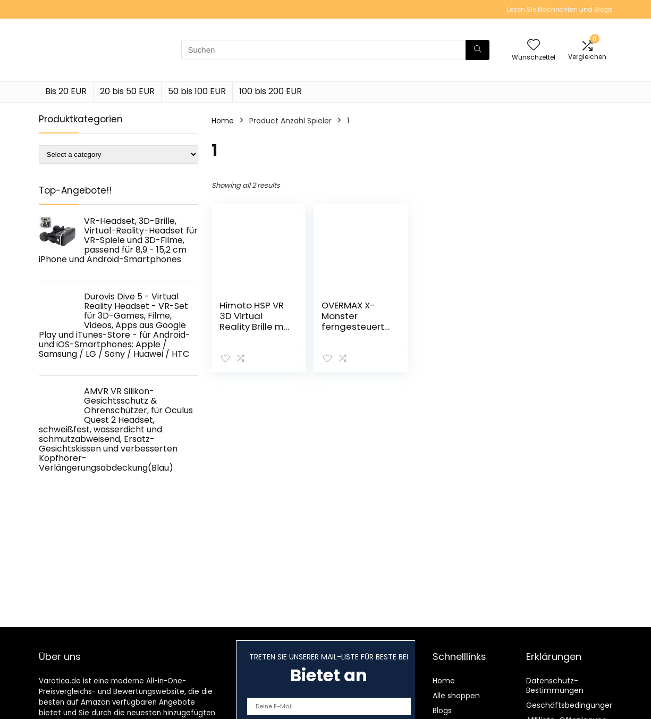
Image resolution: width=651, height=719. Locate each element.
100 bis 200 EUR (270, 91)
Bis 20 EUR (66, 91)
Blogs (442, 710)
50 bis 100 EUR (197, 91)
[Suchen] (477, 50)
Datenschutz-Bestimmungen (555, 685)
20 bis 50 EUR (127, 91)
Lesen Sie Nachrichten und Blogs (560, 9)
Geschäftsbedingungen (570, 705)
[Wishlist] (533, 45)
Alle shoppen (456, 695)
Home (223, 120)
